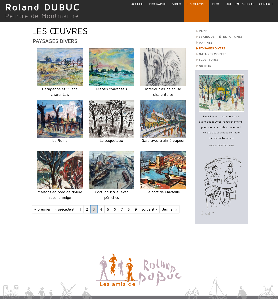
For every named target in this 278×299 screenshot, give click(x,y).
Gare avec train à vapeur (163, 140)
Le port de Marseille (163, 192)
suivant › (149, 209)
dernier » (169, 209)
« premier (42, 209)
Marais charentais (111, 89)
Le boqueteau (111, 140)
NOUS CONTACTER (221, 145)
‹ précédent (65, 209)
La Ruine (60, 140)
